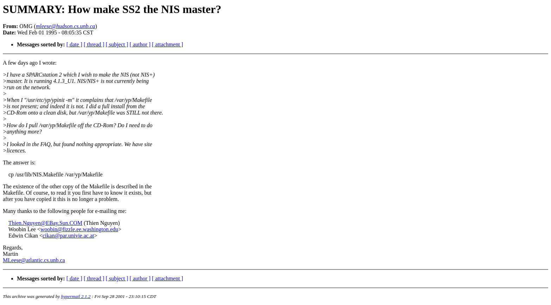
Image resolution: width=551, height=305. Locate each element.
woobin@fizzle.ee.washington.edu (79, 229)
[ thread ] (94, 44)
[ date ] (74, 44)
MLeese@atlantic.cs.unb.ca (34, 260)
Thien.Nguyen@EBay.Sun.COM (45, 223)
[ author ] (140, 44)
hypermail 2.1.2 (76, 296)
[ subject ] (117, 44)
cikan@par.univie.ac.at (68, 236)
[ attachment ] (167, 44)
